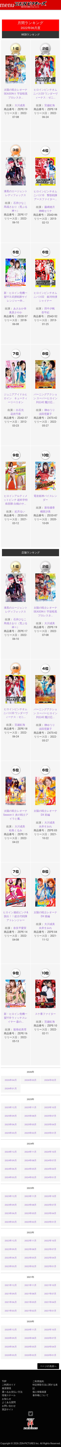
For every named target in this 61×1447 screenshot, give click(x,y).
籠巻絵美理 (19, 1029)
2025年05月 (31, 1124)
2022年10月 (50, 1240)
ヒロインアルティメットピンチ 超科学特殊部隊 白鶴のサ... (16, 499)
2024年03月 (11, 1177)
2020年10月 (50, 1329)
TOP (4, 1381)
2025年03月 (11, 1133)
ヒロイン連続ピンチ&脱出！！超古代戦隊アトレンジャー (15, 916)
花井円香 (15, 413)
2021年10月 (50, 1285)
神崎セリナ (45, 210)
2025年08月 (31, 1115)
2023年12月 (11, 1196)
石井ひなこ (19, 202)
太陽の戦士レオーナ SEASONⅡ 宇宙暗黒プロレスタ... (15, 93)
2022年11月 (31, 1240)
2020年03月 (11, 1355)
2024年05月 (31, 1169)
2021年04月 (50, 1302)
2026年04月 (11, 1080)
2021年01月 (50, 1310)
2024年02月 (31, 1177)
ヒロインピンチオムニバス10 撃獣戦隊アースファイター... (45, 195)
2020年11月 (31, 1329)
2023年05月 (31, 1213)
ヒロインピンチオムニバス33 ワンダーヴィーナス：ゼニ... (45, 93)
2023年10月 (50, 1196)
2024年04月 (50, 1169)
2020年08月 (31, 1338)
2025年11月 (31, 1107)
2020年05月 (31, 1346)
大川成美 (20, 105)
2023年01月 (50, 1222)
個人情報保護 (39, 1392)
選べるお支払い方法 (12, 1392)
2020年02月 (31, 1355)
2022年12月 (11, 1240)
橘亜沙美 (45, 511)
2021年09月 (11, 1293)
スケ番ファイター (45, 1013)
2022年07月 (50, 1249)
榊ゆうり (49, 410)
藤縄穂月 (49, 207)
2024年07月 (50, 1160)
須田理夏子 (45, 413)
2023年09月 (11, 1204)
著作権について (40, 1395)
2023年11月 (31, 1196)
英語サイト (7, 1409)
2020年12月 (11, 1329)
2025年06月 (11, 1124)
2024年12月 (11, 1151)
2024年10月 (50, 1151)
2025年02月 (31, 1133)
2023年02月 (31, 1222)
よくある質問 (9, 1402)
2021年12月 (11, 1285)
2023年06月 (11, 1213)
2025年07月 (50, 1115)
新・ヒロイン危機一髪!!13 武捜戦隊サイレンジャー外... (15, 296)
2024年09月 (11, 1160)
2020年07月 (50, 1338)
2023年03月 (11, 1222)
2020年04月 (50, 1346)
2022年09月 (11, 1249)
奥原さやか (15, 312)
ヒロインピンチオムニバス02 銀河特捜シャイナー (45, 296)
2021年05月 (31, 1302)
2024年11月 (31, 1151)
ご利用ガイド (9, 1384)
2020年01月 (50, 1355)
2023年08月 (31, 1204)
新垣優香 (49, 507)
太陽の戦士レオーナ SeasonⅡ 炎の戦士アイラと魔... (15, 814)
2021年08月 (31, 1293)
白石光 (20, 410)
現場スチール (9, 1395)
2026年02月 (50, 1080)
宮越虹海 (49, 105)
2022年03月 (11, 1266)
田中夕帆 (49, 308)
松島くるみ (15, 830)
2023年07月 (50, 1204)
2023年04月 (50, 1213)
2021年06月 (11, 1302)
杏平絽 (45, 312)
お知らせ (6, 1399)
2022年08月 (31, 1249)
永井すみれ (45, 826)
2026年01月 (11, 1088)
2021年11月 (31, 1285)
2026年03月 (31, 1080)
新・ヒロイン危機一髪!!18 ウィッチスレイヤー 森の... (15, 1017)
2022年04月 (50, 1257)
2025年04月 (50, 1124)
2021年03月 (11, 1310)
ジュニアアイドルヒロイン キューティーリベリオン (15, 398)
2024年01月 (50, 1177)
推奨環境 (6, 1388)
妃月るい (20, 511)
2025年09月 (11, 1115)
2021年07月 (50, 1293)
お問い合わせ (9, 1406)
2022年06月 (11, 1257)
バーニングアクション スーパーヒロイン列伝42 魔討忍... (45, 398)
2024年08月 (31, 1160)
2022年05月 (31, 1257)
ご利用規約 (38, 1381)
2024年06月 (11, 1169)
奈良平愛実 (19, 928)
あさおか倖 (19, 308)
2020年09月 (11, 1338)
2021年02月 (31, 1310)
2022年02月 (31, 1266)
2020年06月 (11, 1346)
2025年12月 (11, 1107)
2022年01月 (50, 1266)
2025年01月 (50, 1133)
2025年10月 (50, 1107)
